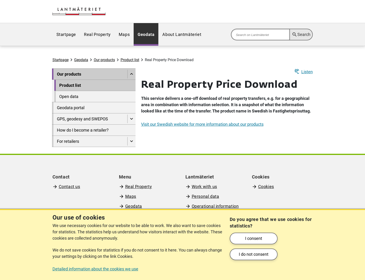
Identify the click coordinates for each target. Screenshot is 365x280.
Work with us (204, 186)
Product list (130, 60)
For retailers (68, 141)
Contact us (69, 186)
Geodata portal (70, 107)
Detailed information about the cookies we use (95, 268)
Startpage (66, 34)
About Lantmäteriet (181, 34)
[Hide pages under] (131, 74)
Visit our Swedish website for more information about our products (202, 124)
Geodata (146, 34)
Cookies (266, 186)
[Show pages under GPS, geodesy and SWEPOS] (131, 119)
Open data (68, 96)
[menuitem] (66, 34)
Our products (104, 60)
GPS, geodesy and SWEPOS (82, 118)
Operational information (215, 206)
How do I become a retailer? (83, 130)
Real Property (97, 34)
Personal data (205, 196)
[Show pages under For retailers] (131, 141)
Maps (124, 34)
